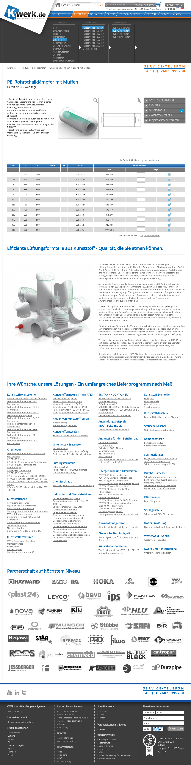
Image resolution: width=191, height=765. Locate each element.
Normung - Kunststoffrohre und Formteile (27, 511)
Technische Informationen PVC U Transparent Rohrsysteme (23, 414)
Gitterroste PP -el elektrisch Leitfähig (70, 451)
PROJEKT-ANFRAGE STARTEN (164, 120)
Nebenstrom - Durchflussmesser (159, 488)
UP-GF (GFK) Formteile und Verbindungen (27, 461)
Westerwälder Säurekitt (155, 539)
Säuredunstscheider (108, 442)
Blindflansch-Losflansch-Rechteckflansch (118, 527)
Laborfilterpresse (152, 501)
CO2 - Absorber (105, 445)
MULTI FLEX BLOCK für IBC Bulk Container (118, 406)
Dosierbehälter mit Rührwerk (67, 520)
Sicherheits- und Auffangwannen (68, 515)
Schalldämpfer (39, 68)
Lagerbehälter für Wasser (65, 512)
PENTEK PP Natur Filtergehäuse (113, 486)
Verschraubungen (152, 406)
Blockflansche (105, 456)
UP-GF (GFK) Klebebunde (19, 470)
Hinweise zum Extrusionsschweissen (70, 435)
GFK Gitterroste (60, 448)
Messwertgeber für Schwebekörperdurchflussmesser (160, 484)
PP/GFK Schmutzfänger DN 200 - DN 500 (26, 475)
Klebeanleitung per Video (65, 425)
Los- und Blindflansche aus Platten (161, 417)
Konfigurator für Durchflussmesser (160, 479)
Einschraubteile (151, 401)
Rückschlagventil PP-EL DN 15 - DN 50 (71, 409)
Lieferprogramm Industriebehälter (69, 518)
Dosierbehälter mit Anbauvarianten (70, 526)
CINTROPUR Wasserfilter (110, 508)
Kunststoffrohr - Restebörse (20, 508)
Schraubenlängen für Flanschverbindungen (17, 526)
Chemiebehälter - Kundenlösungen (70, 532)
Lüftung (25, 68)
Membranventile (15, 543)
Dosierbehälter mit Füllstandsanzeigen (71, 534)
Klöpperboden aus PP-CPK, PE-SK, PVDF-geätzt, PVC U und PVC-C (118, 460)
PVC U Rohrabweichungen (19, 514)
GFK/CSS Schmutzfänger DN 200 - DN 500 (27, 478)
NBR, (27, 530)
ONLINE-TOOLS (157, 110)
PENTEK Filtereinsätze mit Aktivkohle (116, 503)
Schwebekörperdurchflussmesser (160, 477)
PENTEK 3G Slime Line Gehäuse (113, 475)
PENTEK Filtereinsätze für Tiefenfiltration (117, 500)
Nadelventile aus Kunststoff (20, 552)
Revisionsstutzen (106, 453)
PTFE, (22, 530)
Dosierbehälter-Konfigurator (66, 498)
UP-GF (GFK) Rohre (16, 459)
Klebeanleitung (60, 422)
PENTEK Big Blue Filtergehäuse (113, 480)
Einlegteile (149, 398)
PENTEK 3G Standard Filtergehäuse (115, 477)
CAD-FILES (154, 105)
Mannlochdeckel (106, 450)
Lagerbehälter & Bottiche (65, 509)
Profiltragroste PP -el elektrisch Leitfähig (72, 454)
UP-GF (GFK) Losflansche (19, 473)
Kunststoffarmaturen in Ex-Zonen (69, 404)
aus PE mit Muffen (81, 68)
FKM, (33, 530)
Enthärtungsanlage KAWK (110, 511)
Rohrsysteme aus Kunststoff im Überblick (27, 398)
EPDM (39, 530)
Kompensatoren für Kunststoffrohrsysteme (155, 444)
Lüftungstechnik (60, 467)
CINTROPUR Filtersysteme (110, 505)
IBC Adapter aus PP (107, 404)
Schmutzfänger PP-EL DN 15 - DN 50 (70, 406)
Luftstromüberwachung (64, 472)
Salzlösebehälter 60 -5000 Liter (67, 506)
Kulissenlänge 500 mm (59, 68)
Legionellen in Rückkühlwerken (113, 429)
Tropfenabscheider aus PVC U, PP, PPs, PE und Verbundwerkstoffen (118, 551)
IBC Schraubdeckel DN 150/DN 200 (114, 398)
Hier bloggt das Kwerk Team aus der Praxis (164, 527)
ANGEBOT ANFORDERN (161, 115)
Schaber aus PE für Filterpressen (159, 514)
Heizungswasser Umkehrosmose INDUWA (118, 514)
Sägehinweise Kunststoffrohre (21, 505)
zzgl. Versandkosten (149, 160)
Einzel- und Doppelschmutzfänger (160, 458)
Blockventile (13, 546)
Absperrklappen (14, 549)
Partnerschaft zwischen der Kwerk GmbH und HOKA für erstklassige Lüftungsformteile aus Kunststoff (139, 341)
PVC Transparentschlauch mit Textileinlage (73, 485)
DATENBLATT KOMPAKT (161, 100)
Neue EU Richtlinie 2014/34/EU (67, 401)
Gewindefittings (151, 404)
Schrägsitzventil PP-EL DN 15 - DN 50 (70, 412)
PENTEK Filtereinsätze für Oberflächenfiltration (110, 496)
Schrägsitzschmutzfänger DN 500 (159, 464)
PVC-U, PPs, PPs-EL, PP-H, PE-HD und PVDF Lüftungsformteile (141, 268)
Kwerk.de (11, 68)
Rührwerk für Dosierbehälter (66, 523)
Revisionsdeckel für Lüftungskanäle (70, 469)
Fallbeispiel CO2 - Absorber (111, 448)
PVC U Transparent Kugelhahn (21, 541)
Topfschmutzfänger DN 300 (157, 461)
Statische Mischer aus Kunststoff (159, 429)
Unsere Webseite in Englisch (157, 552)
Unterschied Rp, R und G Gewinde (23, 522)
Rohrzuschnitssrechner (18, 502)
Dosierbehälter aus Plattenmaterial (69, 529)
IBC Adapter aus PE (107, 401)
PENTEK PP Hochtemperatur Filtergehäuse (118, 483)
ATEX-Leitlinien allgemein (65, 398)
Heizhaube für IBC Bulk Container (114, 415)
